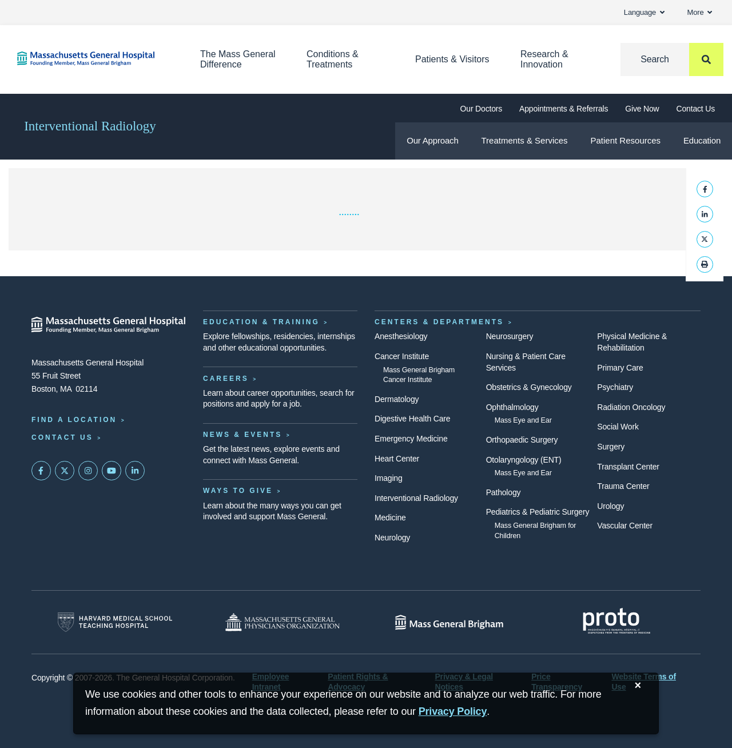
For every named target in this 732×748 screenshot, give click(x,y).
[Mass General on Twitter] (64, 470)
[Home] (91, 58)
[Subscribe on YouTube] (111, 470)
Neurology (392, 537)
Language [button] (644, 12)
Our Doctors (481, 108)
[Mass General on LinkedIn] (135, 470)
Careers (226, 379)
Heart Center (397, 458)
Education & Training (261, 322)
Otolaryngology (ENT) (524, 459)
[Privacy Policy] (453, 712)
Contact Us (696, 108)
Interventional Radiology (90, 126)
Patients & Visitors (452, 59)
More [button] (699, 12)
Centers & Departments (439, 322)
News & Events (242, 435)
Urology (610, 506)
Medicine (390, 517)
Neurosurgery (510, 336)
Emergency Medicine (411, 438)
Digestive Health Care (412, 418)
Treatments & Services (524, 140)
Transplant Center (628, 466)
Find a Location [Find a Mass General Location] (74, 420)
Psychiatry (615, 387)
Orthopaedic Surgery (522, 439)
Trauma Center (623, 486)
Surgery (610, 446)
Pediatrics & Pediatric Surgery (538, 511)
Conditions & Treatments (333, 59)
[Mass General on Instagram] (88, 470)
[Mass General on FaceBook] (41, 470)
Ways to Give (238, 491)
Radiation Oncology (631, 407)
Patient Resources (626, 140)
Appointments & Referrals (563, 108)
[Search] (671, 59)
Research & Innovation (544, 59)
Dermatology (397, 399)
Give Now (642, 108)
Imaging (389, 478)
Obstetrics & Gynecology (529, 387)
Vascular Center (625, 525)
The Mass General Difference (238, 59)
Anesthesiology (401, 336)
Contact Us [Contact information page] (62, 437)
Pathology (503, 492)
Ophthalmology (512, 407)
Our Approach (432, 140)
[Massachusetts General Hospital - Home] (108, 325)
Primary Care (620, 367)
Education (702, 140)
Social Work (617, 426)
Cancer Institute (402, 356)
